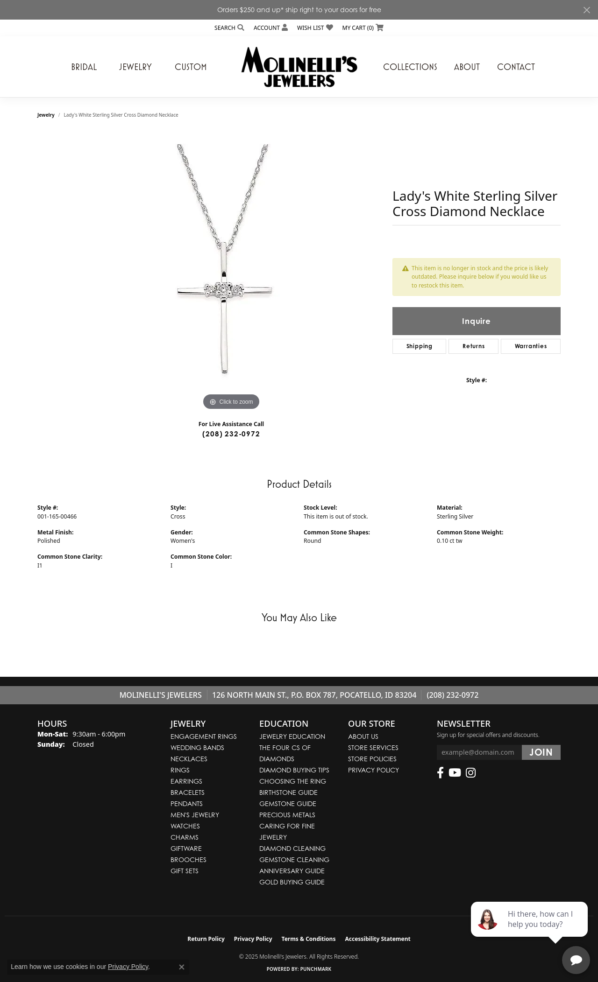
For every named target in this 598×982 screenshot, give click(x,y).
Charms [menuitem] (185, 837)
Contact (516, 67)
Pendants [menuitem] (187, 803)
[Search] (229, 28)
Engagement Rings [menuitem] (204, 736)
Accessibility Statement (377, 939)
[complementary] (530, 930)
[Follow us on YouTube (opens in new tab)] (454, 773)
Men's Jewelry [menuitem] (195, 815)
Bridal (84, 67)
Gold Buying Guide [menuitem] (292, 882)
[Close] (586, 10)
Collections (410, 67)
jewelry (46, 115)
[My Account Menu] (271, 28)
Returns (474, 346)
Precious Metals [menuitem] (287, 815)
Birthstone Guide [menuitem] (288, 792)
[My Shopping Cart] (363, 28)
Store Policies (372, 759)
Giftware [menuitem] (186, 848)
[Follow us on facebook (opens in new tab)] (440, 773)
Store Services (373, 747)
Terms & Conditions (309, 939)
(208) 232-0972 (231, 433)
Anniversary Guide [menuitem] (292, 871)
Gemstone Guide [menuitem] (287, 803)
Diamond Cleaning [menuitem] (292, 848)
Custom (191, 67)
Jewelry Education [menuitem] (292, 736)
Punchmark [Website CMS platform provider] (316, 969)
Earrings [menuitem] (186, 781)
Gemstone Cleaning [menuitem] (294, 859)
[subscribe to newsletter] (541, 752)
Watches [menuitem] (185, 826)
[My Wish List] (315, 28)
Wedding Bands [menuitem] (197, 747)
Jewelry (135, 67)
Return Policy (206, 939)
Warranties (531, 346)
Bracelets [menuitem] (188, 792)
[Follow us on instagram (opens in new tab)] (471, 773)
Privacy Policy (373, 770)
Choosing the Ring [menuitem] (292, 781)
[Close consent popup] (182, 967)
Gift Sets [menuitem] (185, 871)
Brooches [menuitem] (188, 859)
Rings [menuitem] (180, 770)
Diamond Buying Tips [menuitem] (294, 770)
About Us (363, 736)
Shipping (419, 346)
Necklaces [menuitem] (189, 759)
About (467, 67)
